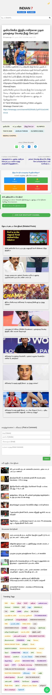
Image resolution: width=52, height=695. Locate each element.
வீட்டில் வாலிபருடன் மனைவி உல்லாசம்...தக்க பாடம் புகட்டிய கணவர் (29, 470)
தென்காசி (21, 689)
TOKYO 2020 (7, 131)
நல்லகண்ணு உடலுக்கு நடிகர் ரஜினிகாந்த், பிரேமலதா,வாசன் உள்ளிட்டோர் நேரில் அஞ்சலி (27, 579)
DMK (6, 603)
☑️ (14, 180)
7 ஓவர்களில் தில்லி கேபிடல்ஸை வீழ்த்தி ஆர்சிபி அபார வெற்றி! (30, 513)
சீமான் (32, 644)
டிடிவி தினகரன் (9, 619)
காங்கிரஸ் (8, 636)
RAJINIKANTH (41, 661)
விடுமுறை (26, 673)
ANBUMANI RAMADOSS (37, 619)
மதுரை (7, 665)
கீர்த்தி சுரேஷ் (8, 685)
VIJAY (25, 603)
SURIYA (16, 681)
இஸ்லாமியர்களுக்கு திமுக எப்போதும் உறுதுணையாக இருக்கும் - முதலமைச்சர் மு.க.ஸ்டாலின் (29, 562)
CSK (34, 673)
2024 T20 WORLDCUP (32, 677)
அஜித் (40, 673)
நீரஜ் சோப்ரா (29, 126)
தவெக (26, 611)
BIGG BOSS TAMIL (28, 661)
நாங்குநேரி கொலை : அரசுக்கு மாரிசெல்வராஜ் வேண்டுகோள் (26, 588)
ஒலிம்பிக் (6, 126)
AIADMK (24, 628)
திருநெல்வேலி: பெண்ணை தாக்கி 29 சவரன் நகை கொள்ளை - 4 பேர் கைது (27, 479)
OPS (32, 652)
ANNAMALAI (38, 607)
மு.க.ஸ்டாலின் (15, 624)
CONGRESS (20, 640)
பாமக (34, 624)
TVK (6, 611)
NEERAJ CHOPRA (9, 136)
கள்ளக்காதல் (31, 669)
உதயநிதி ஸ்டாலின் (10, 615)
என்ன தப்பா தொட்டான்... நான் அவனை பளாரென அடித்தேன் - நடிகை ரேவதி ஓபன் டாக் (28, 571)
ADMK (12, 611)
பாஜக (29, 607)
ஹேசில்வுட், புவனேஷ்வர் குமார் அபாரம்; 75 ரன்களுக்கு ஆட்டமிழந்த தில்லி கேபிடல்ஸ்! (30, 522)
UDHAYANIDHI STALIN (12, 628)
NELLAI (25, 652)
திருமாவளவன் (9, 640)
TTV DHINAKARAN (40, 615)
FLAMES (31, 12)
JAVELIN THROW (21, 131)
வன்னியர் (16, 656)
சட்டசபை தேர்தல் (27, 656)
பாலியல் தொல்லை (10, 677)
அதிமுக (32, 603)
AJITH (14, 665)
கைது (28, 640)
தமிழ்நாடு (43, 685)
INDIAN (26, 8)
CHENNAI (16, 607)
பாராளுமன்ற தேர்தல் (21, 619)
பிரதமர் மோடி (8, 661)
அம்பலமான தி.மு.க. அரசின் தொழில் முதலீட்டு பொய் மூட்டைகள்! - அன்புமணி (30, 536)
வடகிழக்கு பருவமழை (25, 665)
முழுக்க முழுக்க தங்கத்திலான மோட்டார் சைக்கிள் (28, 553)
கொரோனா (25, 681)
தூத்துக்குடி (35, 681)
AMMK (19, 611)
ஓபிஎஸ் (17, 661)
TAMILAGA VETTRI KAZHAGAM (14, 669)
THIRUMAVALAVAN (41, 665)
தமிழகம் (25, 644)
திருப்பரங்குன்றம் (10, 689)
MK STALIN (34, 611)
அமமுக (41, 648)
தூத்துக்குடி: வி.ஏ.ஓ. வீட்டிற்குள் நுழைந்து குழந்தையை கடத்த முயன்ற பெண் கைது (29, 496)
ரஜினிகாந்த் (41, 628)
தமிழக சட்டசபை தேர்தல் (29, 685)
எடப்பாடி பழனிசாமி (25, 615)
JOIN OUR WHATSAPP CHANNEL (26, 215)
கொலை (39, 652)
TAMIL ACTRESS (40, 656)
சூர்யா (17, 685)
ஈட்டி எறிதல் (17, 126)
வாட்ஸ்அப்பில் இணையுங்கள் (14, 205)
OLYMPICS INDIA (37, 131)
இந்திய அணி (36, 632)
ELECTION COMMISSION (12, 673)
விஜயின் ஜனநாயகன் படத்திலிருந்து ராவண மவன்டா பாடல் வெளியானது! (29, 545)
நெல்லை (7, 656)
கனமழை (32, 628)
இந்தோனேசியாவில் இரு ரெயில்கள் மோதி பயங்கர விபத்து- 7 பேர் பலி (28, 488)
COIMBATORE (15, 652)
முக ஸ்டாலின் (25, 632)
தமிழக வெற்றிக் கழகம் (11, 632)
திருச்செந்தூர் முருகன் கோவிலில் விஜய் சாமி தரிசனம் (29, 505)
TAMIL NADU (26, 624)
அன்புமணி (8, 681)
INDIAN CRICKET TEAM (12, 644)
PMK (6, 624)
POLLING (21, 12)
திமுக (19, 603)
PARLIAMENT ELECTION (36, 636)
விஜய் (12, 603)
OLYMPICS (40, 126)
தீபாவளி (20, 677)
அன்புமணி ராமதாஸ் (20, 636)
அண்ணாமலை (42, 603)
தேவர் (6, 652)
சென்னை (7, 607)
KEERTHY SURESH (11, 648)
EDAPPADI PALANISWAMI (28, 648)
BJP (23, 607)
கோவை (35, 640)
